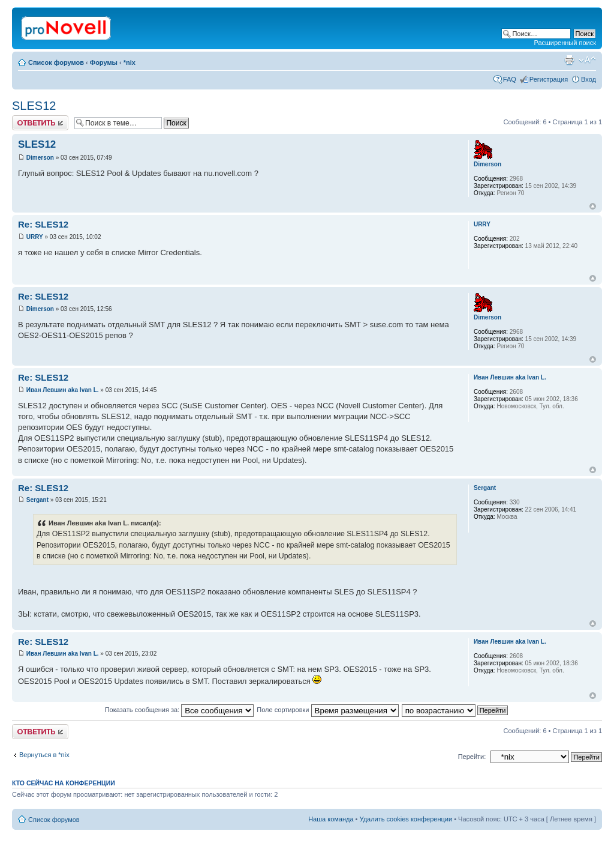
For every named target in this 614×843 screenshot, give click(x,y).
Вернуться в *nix (44, 754)
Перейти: (472, 756)
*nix (130, 62)
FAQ (509, 79)
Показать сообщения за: (179, 709)
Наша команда (330, 819)
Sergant (37, 500)
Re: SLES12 (43, 224)
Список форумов (56, 62)
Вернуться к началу (592, 206)
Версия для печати (569, 60)
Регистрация (548, 79)
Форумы (104, 62)
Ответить (40, 122)
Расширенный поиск (565, 42)
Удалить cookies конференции (406, 819)
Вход (588, 79)
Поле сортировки (327, 709)
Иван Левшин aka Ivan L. (62, 390)
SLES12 (34, 105)
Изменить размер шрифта (587, 60)
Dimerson (40, 157)
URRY (34, 237)
